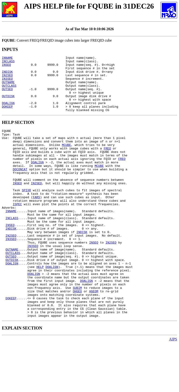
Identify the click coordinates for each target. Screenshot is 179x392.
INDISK (7, 75)
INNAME (7, 58)
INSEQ (6, 67)
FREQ (107, 163)
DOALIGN (8, 113)
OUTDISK (8, 104)
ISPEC (17, 230)
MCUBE (66, 159)
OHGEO (77, 335)
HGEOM (93, 335)
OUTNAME (8, 88)
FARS (36, 222)
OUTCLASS (9, 92)
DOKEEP (7, 117)
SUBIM (77, 331)
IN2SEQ (7, 79)
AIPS (173, 388)
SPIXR (26, 214)
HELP (40, 306)
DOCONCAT (20, 189)
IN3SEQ (7, 83)
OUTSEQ (7, 96)
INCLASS (8, 62)
